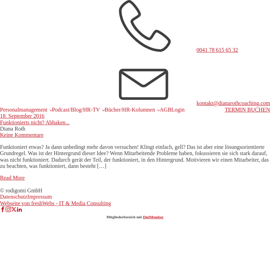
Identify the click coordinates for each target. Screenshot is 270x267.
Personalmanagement (23, 110)
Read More (12, 178)
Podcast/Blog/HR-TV (76, 110)
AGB (165, 110)
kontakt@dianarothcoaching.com (233, 103)
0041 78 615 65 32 (217, 50)
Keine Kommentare (22, 135)
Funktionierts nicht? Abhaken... (34, 122)
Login (178, 110)
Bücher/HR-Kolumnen (130, 110)
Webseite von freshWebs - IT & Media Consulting (55, 203)
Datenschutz (13, 197)
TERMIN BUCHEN (247, 110)
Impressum (39, 197)
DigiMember (153, 217)
